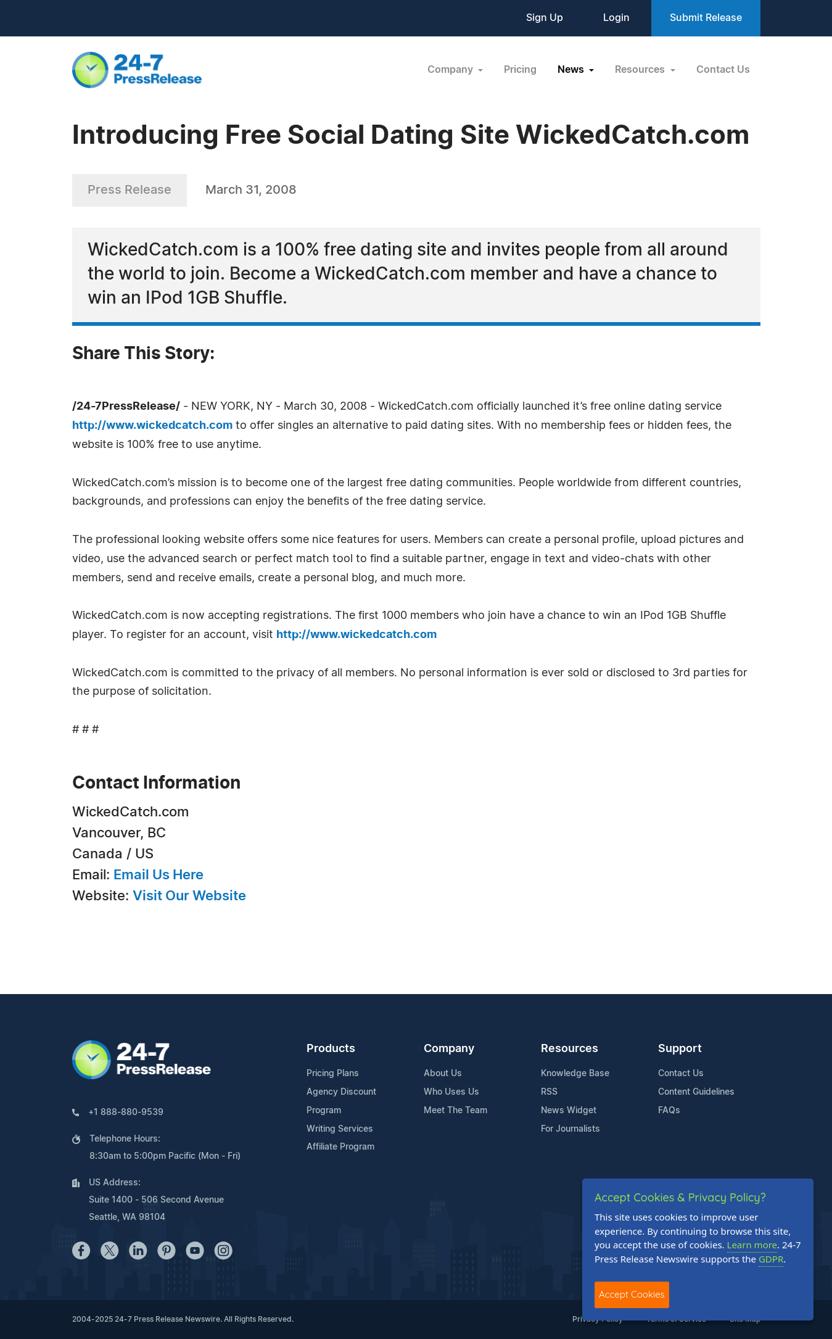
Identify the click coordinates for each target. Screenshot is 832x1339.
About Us (443, 1073)
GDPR (771, 1259)
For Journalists (570, 1129)
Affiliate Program (340, 1147)
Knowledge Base (575, 1073)
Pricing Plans (333, 1073)
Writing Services (340, 1129)
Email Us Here (158, 875)
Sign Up (544, 18)
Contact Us (723, 70)
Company (449, 1049)
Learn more (752, 1244)
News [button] (572, 70)
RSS (549, 1092)
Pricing (520, 70)
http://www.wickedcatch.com (152, 425)
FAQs (669, 1110)
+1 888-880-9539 (125, 1112)
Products (331, 1049)
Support (680, 1049)
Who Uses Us (451, 1092)
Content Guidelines (696, 1092)
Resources (569, 1049)
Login (616, 18)
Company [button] (451, 70)
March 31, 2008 (251, 190)
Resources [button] (641, 70)
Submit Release (706, 18)
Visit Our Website (189, 896)
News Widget (568, 1110)
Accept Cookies (632, 1294)
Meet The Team (455, 1110)
